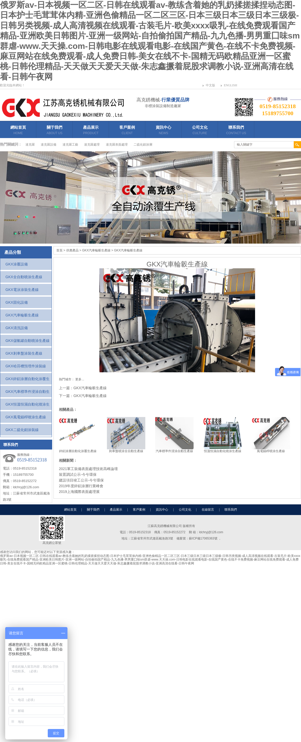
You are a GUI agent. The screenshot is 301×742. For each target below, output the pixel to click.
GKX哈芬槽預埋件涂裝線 (25, 366)
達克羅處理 (92, 144)
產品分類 (12, 252)
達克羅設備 (48, 144)
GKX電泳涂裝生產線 (22, 290)
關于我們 (54, 130)
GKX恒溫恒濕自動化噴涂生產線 (27, 406)
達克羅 (30, 144)
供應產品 (72, 250)
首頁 (59, 250)
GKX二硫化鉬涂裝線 (22, 430)
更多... (79, 379)
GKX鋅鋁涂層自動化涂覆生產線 (27, 381)
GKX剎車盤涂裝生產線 (23, 353)
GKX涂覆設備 (16, 264)
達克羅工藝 (70, 144)
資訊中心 (163, 130)
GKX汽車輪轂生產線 (22, 315)
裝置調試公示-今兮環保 (78, 474)
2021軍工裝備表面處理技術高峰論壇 (88, 469)
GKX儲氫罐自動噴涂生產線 (27, 341)
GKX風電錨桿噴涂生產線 (25, 417)
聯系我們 (236, 130)
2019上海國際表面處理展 (79, 492)
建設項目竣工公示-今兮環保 (81, 480)
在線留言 (208, 509)
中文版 (210, 85)
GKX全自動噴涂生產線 (23, 277)
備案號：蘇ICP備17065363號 (197, 538)
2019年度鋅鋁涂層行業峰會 (81, 486)
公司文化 (199, 130)
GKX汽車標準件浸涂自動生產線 (27, 393)
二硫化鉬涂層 (143, 144)
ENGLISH (230, 85)
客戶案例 (127, 130)
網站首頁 (18, 130)
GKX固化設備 (16, 302)
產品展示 (90, 131)
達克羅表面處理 (117, 144)
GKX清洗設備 (16, 328)
